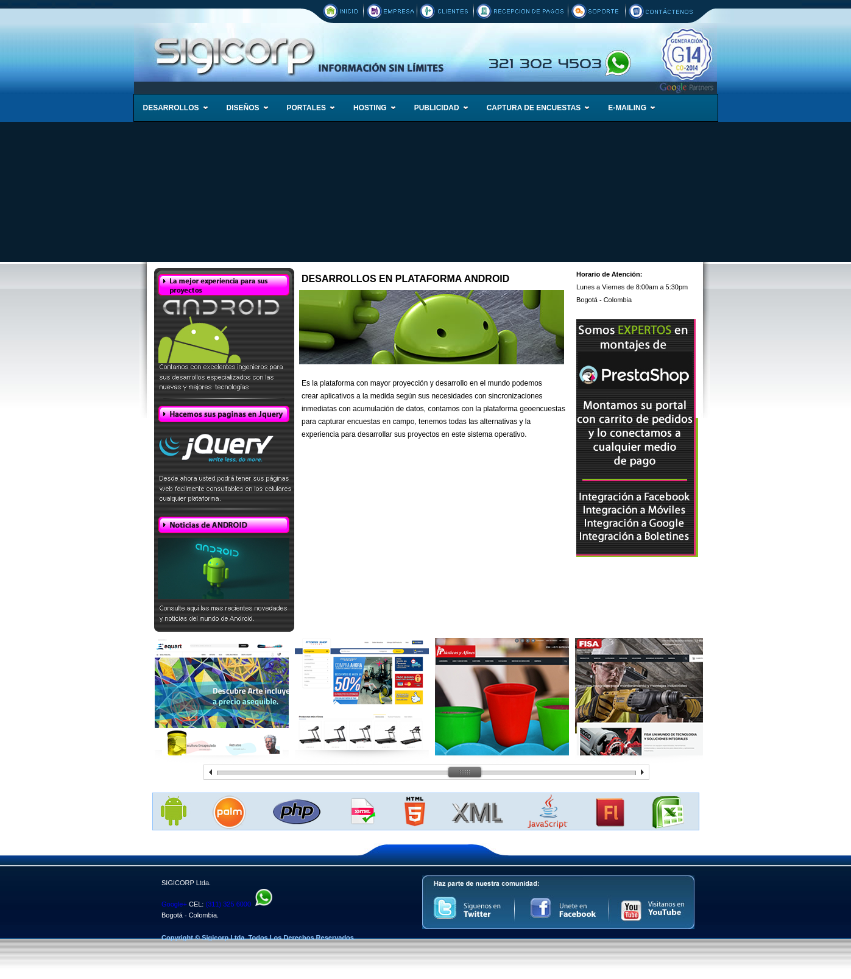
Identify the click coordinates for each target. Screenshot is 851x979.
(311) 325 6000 (228, 904)
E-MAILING (627, 108)
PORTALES (306, 108)
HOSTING (370, 108)
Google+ (174, 904)
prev (210, 772)
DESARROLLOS (171, 108)
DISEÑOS (243, 108)
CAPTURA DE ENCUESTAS (534, 108)
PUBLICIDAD (436, 108)
